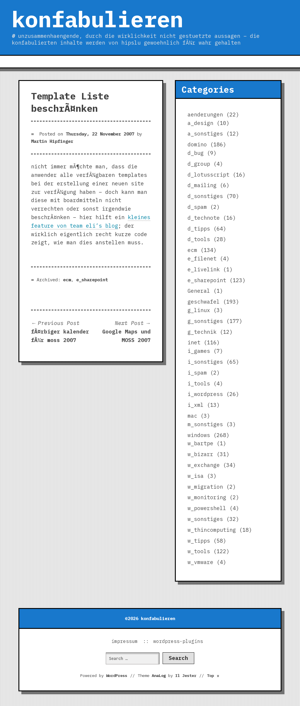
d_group (199, 163)
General (199, 290)
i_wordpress (205, 394)
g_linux (199, 310)
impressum (124, 641)
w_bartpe (200, 443)
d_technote (204, 217)
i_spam (197, 372)
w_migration (205, 486)
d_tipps (199, 228)
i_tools (199, 383)
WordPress (116, 675)
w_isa (196, 476)
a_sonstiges (205, 133)
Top (213, 675)
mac (192, 415)
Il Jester (185, 675)
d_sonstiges (205, 196)
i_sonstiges (205, 361)
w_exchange (204, 465)
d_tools (199, 239)
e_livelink (204, 269)
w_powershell (207, 508)
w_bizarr (200, 454)
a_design (200, 123)
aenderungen (205, 114)
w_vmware (200, 562)
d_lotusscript (208, 174)
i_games (199, 351)
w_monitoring (207, 497)
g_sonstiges (205, 321)
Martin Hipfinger (52, 141)
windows (199, 435)
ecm (67, 279)
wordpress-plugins (178, 641)
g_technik (202, 332)
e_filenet (202, 258)
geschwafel (204, 301)
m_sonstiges (205, 424)
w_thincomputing (212, 529)
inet (194, 342)
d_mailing (202, 185)
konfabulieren (97, 19)
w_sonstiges (205, 519)
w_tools (199, 551)
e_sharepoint (92, 279)
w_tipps (199, 540)
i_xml (196, 405)
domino (197, 144)
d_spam (197, 207)
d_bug (196, 153)
